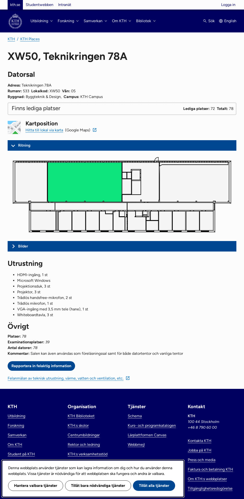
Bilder (23, 246)
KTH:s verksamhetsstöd (87, 454)
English (230, 21)
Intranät (64, 4)
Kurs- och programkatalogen (152, 425)
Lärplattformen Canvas (147, 435)
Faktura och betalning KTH (210, 469)
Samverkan (17, 435)
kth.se (15, 4)
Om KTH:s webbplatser (207, 479)
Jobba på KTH (199, 450)
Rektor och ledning (84, 444)
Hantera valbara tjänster (35, 485)
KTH (11, 39)
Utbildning (16, 416)
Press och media (201, 460)
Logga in (228, 4)
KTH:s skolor (78, 425)
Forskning (16, 425)
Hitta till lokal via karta (44, 130)
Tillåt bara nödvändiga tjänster (98, 485)
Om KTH (15, 444)
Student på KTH (21, 454)
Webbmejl (136, 444)
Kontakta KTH (199, 440)
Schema (135, 416)
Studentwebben (39, 4)
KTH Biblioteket (81, 416)
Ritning (24, 145)
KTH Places (30, 39)
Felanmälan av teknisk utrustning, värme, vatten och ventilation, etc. (65, 378)
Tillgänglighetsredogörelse (210, 488)
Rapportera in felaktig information (41, 366)
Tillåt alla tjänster (154, 485)
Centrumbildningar (84, 435)
